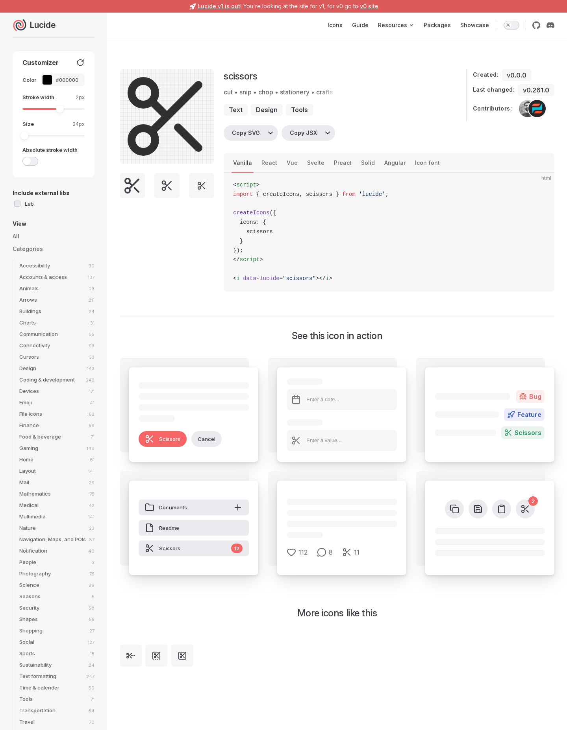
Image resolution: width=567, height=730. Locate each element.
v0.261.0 (536, 90)
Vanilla (242, 162)
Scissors (162, 439)
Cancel (206, 439)
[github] (536, 25)
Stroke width (38, 97)
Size (28, 124)
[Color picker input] (67, 80)
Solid (368, 162)
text (236, 110)
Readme (162, 528)
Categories (28, 248)
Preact (343, 162)
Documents (194, 507)
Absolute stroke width (50, 150)
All (16, 236)
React (269, 162)
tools (299, 110)
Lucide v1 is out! (220, 6)
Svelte (315, 162)
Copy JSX (303, 132)
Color (29, 80)
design (267, 110)
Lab (29, 204)
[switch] (511, 25)
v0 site (369, 6)
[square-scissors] (182, 656)
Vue (292, 162)
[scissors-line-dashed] (131, 656)
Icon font (427, 162)
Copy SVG (246, 132)
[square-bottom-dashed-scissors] (156, 656)
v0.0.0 (516, 75)
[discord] (550, 25)
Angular (395, 162)
